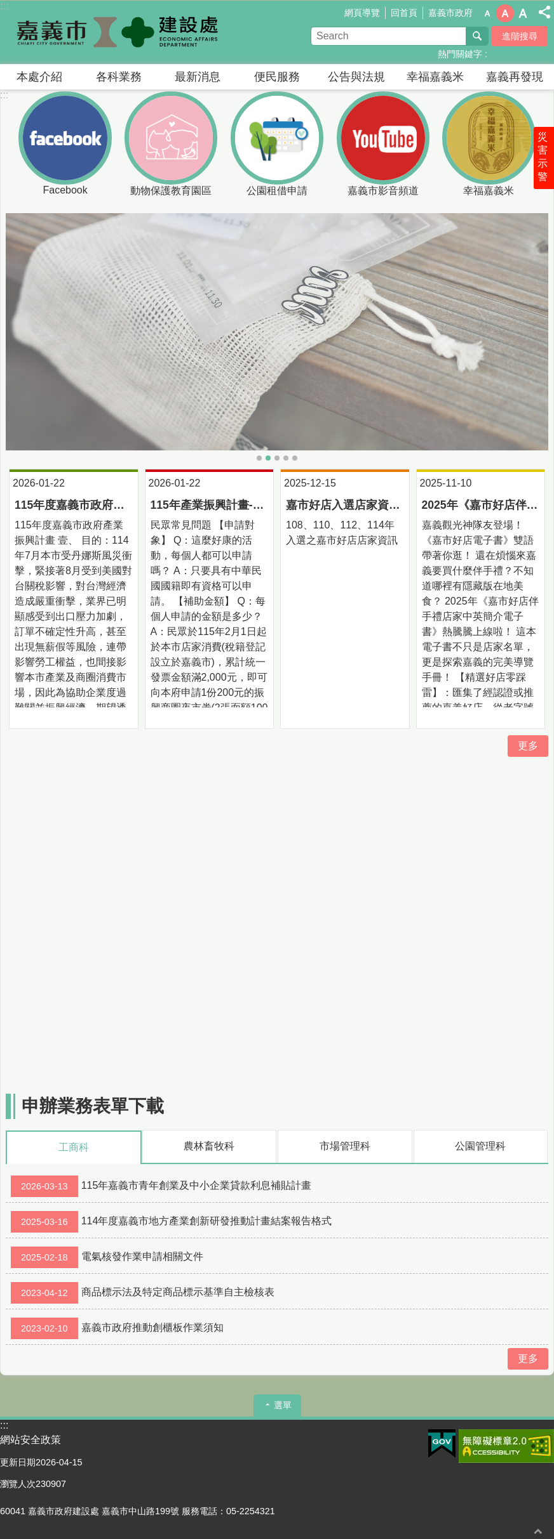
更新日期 (18, 1462)
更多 (528, 745)
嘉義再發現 (514, 76)
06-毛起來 (285, 458)
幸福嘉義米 (435, 76)
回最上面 (538, 1531)
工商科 (73, 1147)
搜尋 (477, 36)
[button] (277, 332)
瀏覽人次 (18, 1484)
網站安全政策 (30, 1439)
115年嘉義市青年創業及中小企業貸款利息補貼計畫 (161, 1186)
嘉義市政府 (450, 13)
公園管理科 (480, 1146)
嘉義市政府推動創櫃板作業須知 (117, 1328)
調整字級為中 (505, 13)
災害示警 (542, 156)
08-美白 (268, 458)
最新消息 (197, 76)
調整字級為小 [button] (487, 13)
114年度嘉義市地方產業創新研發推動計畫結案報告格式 (171, 1222)
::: (4, 94)
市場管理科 (345, 1146)
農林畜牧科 (209, 1146)
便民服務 (277, 76)
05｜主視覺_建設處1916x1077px (259, 458)
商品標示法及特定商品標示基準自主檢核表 (142, 1293)
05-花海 (294, 458)
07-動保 (277, 458)
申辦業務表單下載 (93, 1106)
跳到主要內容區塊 (6, 6)
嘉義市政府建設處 (111, 32)
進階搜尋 (519, 36)
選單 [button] (283, 1405)
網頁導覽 (362, 13)
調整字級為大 (523, 13)
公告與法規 (356, 76)
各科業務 (119, 76)
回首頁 (404, 13)
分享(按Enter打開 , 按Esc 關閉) (544, 12)
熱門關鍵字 (460, 54)
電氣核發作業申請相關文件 (107, 1257)
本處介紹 (39, 76)
